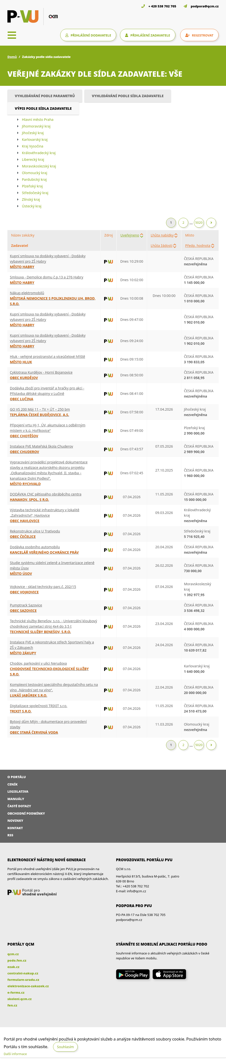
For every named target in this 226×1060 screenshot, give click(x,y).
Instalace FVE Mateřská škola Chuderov (41, 446)
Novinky (15, 820)
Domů (12, 57)
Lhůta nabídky (162, 235)
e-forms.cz (15, 992)
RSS (10, 835)
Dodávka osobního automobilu (35, 547)
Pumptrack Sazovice (26, 605)
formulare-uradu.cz (23, 979)
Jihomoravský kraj (36, 126)
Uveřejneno (129, 235)
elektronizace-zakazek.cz (28, 986)
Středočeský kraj (35, 192)
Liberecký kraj (33, 159)
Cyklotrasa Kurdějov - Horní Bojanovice (41, 372)
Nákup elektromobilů (27, 293)
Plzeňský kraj (32, 186)
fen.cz (12, 1005)
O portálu (16, 777)
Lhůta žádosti (161, 245)
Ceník (12, 784)
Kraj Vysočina (32, 146)
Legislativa (17, 791)
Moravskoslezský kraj (39, 166)
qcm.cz (13, 954)
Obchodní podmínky (26, 813)
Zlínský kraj (31, 199)
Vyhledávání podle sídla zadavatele (128, 95)
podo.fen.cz (16, 960)
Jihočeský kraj (33, 132)
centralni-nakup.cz (22, 973)
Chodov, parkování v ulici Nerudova (38, 663)
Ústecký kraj (31, 206)
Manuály (15, 799)
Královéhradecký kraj (39, 152)
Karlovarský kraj (35, 139)
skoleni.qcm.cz (19, 999)
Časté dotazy (19, 806)
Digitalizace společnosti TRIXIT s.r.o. (38, 705)
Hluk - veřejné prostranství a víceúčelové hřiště (47, 356)
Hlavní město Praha (38, 119)
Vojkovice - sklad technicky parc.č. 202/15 (43, 586)
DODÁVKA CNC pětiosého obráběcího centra (45, 494)
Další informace (15, 1054)
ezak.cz (13, 967)
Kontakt (15, 828)
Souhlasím (65, 1046)
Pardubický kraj (34, 179)
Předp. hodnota (197, 245)
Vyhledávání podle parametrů (45, 95)
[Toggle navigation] (11, 35)
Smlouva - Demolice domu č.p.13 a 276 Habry (46, 277)
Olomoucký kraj (34, 172)
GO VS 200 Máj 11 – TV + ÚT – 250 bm (40, 409)
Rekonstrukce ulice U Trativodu (35, 531)
